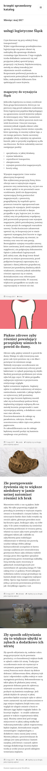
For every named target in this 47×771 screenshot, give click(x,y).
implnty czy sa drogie (33, 442)
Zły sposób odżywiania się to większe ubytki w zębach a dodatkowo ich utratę (23, 640)
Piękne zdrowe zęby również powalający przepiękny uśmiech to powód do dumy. (22, 341)
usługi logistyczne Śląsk (23, 30)
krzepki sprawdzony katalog (17, 7)
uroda (20, 442)
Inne (20, 296)
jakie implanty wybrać (11, 444)
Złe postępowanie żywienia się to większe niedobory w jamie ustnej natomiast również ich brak (23, 490)
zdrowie (21, 594)
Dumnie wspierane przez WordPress (16, 768)
